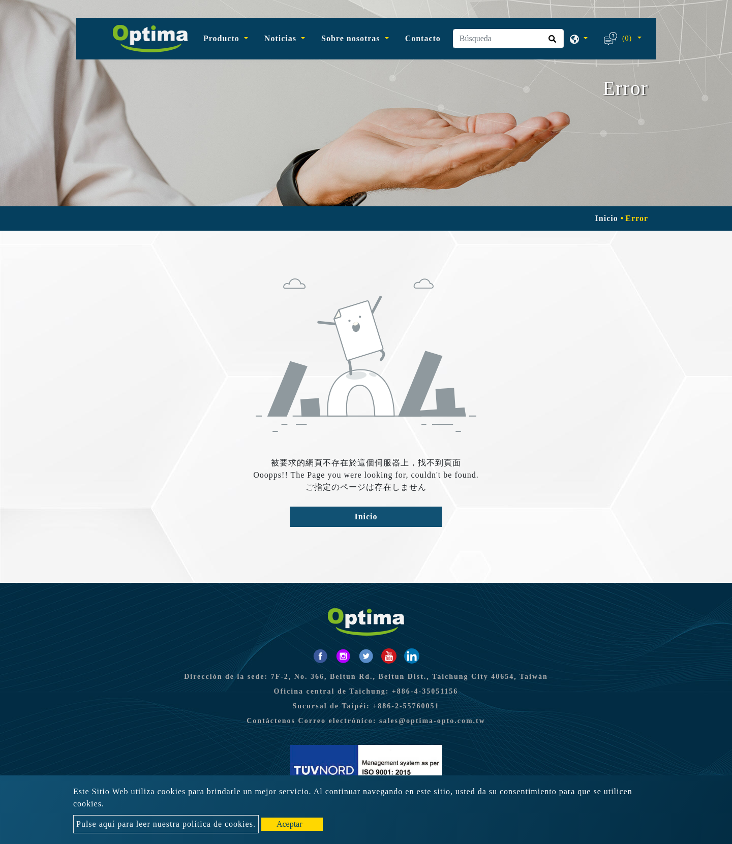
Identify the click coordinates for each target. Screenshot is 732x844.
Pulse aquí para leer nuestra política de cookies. (166, 824)
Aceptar (289, 824)
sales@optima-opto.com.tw (432, 721)
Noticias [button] (281, 38)
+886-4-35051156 (425, 691)
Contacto (423, 38)
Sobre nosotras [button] (352, 38)
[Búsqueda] (508, 38)
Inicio (606, 218)
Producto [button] (222, 38)
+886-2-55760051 (406, 706)
